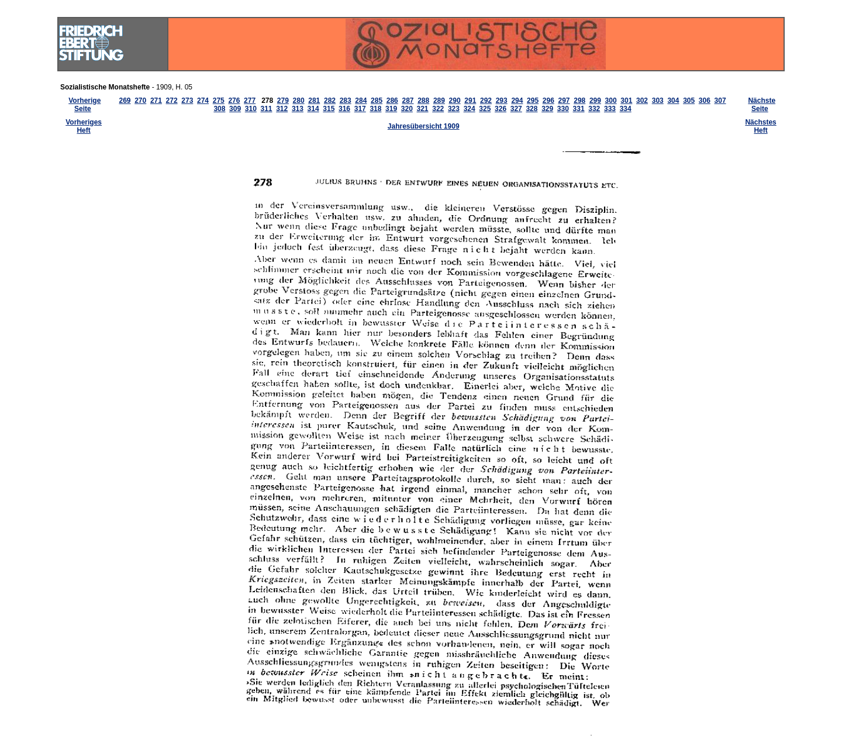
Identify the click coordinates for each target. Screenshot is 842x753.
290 (455, 100)
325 (485, 109)
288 (423, 100)
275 (219, 100)
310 (251, 109)
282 (330, 100)
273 (187, 100)
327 (516, 109)
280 (299, 100)
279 (283, 100)
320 (407, 109)
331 (579, 109)
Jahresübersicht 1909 (424, 126)
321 (423, 109)
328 (531, 109)
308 (219, 109)
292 (486, 100)
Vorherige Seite (84, 104)
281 (314, 100)
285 (376, 100)
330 (563, 109)
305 (689, 100)
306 (704, 100)
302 (642, 100)
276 (234, 100)
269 (124, 100)
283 (345, 100)
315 (328, 109)
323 (454, 109)
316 (344, 109)
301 (626, 100)
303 (658, 100)
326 (500, 109)
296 (548, 100)
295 (533, 100)
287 (407, 100)
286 (392, 100)
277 (250, 100)
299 (595, 100)
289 (439, 100)
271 (156, 100)
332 (594, 109)
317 (360, 109)
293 (502, 100)
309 (235, 109)
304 (673, 100)
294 (517, 100)
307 (720, 100)
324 (469, 109)
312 (282, 109)
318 (375, 109)
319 (391, 109)
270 (140, 100)
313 (297, 109)
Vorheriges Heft (83, 126)
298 (579, 100)
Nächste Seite (761, 104)
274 (203, 100)
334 (626, 109)
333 (610, 109)
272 (172, 100)
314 (313, 109)
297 (564, 100)
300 (611, 100)
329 (547, 109)
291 (470, 100)
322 (438, 109)
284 (361, 100)
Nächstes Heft (760, 126)
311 (266, 109)
